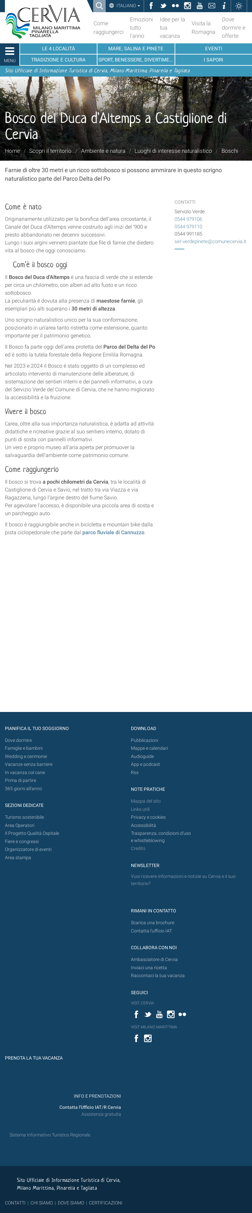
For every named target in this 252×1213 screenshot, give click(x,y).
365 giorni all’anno (23, 788)
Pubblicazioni (144, 740)
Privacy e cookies (148, 817)
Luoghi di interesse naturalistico (173, 151)
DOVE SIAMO (70, 1202)
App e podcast (145, 764)
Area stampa (18, 857)
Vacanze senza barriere (28, 764)
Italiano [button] (128, 5)
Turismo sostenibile (24, 817)
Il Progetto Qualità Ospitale (32, 833)
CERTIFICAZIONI (105, 1202)
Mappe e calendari (149, 748)
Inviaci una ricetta (149, 968)
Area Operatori (19, 825)
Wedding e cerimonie (26, 756)
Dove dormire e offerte (233, 27)
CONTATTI (15, 1202)
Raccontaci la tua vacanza (158, 975)
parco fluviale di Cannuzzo (113, 532)
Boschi (229, 151)
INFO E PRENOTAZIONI (97, 1096)
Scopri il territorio (50, 151)
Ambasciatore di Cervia (154, 959)
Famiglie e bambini (24, 748)
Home (12, 151)
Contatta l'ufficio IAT (151, 931)
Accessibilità (143, 825)
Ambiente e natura (103, 151)
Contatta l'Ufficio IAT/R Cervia (90, 1107)
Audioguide (142, 756)
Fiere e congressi (22, 841)
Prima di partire (20, 780)
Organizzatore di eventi (28, 849)
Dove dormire (18, 740)
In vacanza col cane (25, 772)
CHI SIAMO (42, 1202)
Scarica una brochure (152, 923)
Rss (134, 772)
